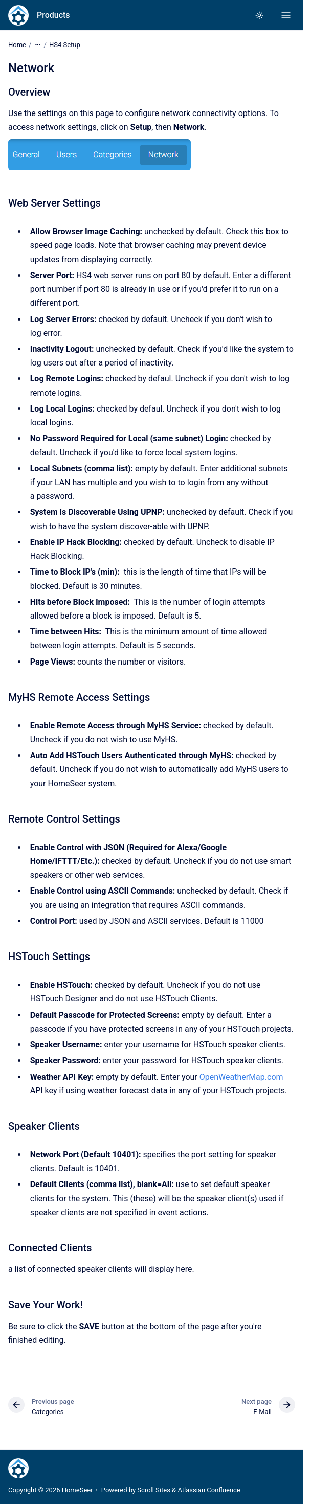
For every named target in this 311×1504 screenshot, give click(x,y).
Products (53, 15)
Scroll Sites (153, 1490)
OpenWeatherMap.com (241, 1076)
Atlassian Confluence (208, 1490)
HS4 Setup (64, 45)
